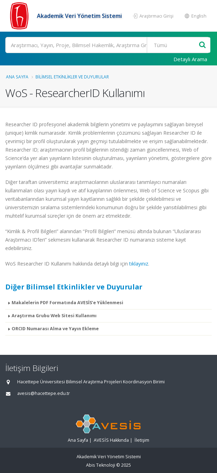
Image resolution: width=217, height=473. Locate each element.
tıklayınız (138, 263)
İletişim (141, 440)
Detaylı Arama (190, 59)
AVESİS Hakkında (111, 440)
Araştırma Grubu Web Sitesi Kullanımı (54, 316)
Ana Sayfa (17, 76)
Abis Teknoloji (100, 465)
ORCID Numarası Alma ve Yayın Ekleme (55, 329)
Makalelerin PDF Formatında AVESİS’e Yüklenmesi (67, 303)
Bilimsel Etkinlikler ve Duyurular (72, 76)
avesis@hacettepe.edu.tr (43, 393)
